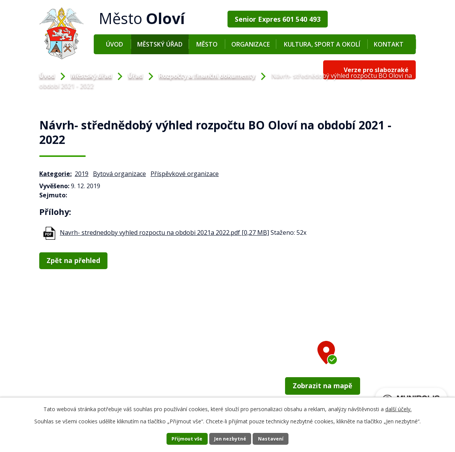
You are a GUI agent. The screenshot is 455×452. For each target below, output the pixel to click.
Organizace (250, 44)
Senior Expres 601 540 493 (275, 18)
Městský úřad (160, 44)
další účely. (398, 408)
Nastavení (280, 438)
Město (207, 44)
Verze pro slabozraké (376, 18)
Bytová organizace (119, 174)
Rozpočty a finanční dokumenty (207, 75)
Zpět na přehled (72, 259)
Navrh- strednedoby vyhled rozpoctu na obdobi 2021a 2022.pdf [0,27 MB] (164, 232)
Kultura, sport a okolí (322, 44)
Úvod (114, 44)
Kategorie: (55, 174)
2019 (81, 174)
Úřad (135, 75)
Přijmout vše (178, 438)
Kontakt (389, 44)
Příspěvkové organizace (185, 174)
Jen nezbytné (231, 438)
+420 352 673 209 (74, 383)
